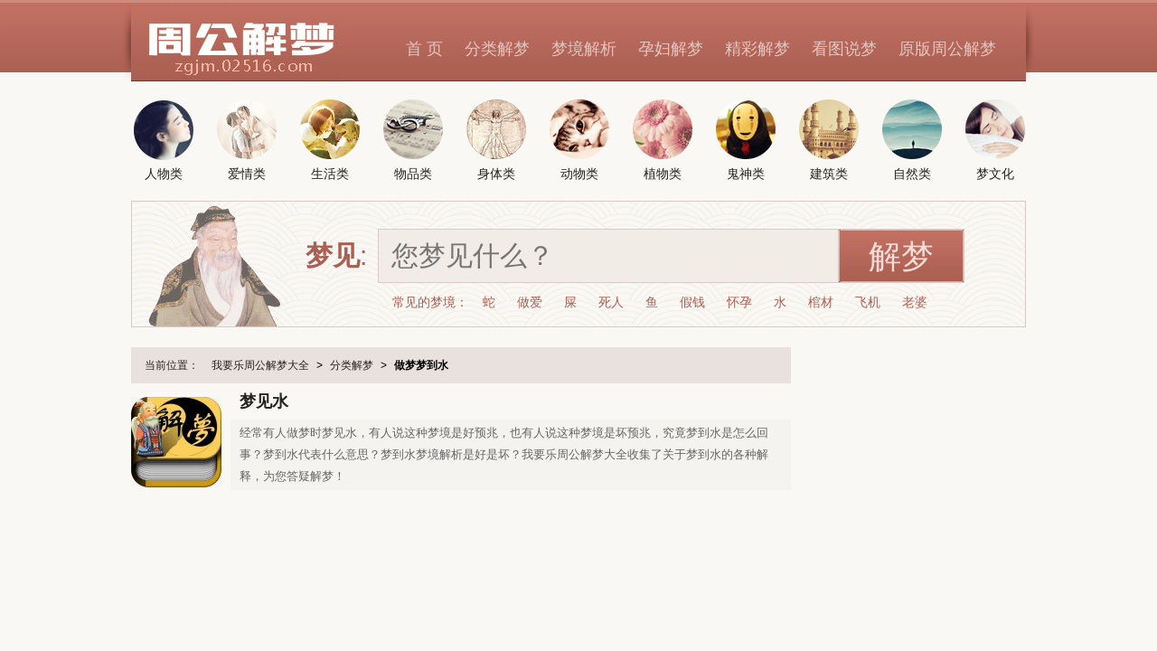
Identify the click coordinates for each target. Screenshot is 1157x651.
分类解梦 (497, 49)
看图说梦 (844, 49)
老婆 (914, 302)
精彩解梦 (757, 49)
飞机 (867, 302)
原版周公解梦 (947, 49)
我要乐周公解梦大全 (260, 365)
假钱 (692, 302)
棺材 (820, 302)
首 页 (424, 49)
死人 (611, 302)
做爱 (529, 302)
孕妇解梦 (670, 49)
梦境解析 (583, 49)
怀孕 (739, 302)
